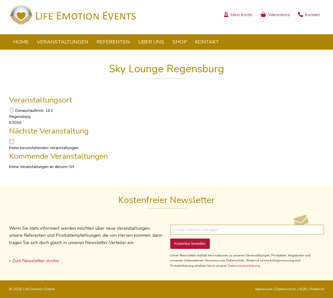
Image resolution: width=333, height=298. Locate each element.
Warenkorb (275, 15)
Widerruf (316, 288)
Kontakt (309, 15)
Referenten (113, 41)
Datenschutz (286, 288)
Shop (179, 41)
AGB (302, 288)
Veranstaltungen (62, 41)
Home (21, 41)
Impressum (264, 288)
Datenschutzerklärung (244, 265)
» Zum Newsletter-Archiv (34, 261)
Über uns (151, 41)
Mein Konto (238, 15)
